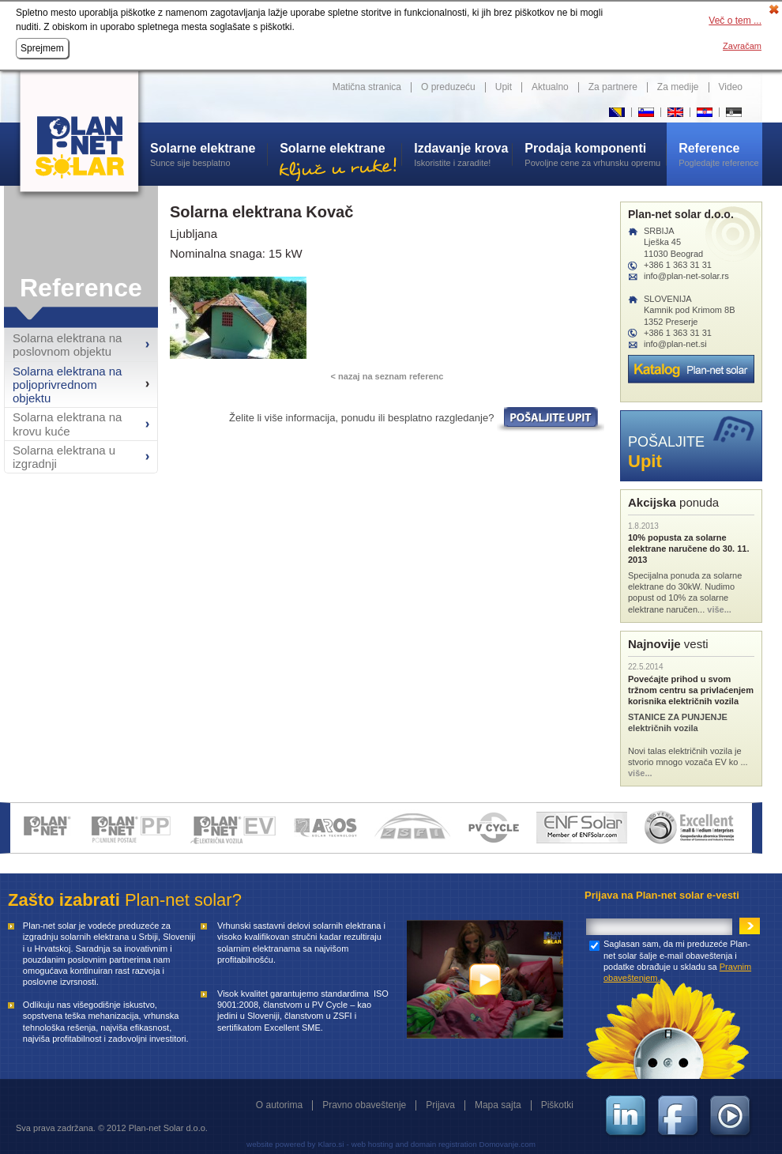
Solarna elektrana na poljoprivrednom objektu (67, 384)
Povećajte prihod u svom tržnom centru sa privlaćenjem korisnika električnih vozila (691, 690)
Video (731, 86)
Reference (81, 287)
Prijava (440, 1105)
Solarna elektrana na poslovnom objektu (67, 344)
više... (719, 609)
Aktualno (550, 86)
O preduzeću (448, 86)
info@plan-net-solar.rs (686, 276)
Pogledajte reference (720, 154)
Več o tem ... (735, 20)
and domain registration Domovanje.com (466, 1144)
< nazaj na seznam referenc (387, 376)
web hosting (372, 1144)
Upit (503, 86)
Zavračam (742, 46)
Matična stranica (367, 86)
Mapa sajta (498, 1105)
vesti (668, 644)
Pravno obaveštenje (364, 1105)
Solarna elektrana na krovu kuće (67, 423)
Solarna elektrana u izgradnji (64, 456)
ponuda (673, 502)
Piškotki (557, 1105)
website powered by (280, 1144)
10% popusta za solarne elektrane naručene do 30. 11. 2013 (688, 549)
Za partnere (612, 86)
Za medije (678, 86)
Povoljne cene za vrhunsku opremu (595, 154)
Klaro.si (331, 1144)
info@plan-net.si (675, 344)
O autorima (279, 1105)
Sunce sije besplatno (208, 154)
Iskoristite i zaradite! (463, 154)
